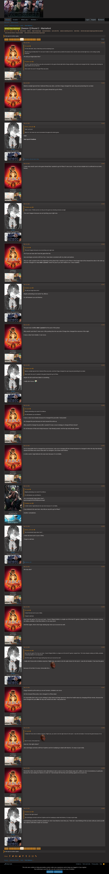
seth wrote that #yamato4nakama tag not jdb (34, 32)
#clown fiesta (23, 31)
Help (101, 864)
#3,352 (102, 486)
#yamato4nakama (46, 31)
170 (28, 39)
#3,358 (102, 727)
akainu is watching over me (66, 31)
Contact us (78, 864)
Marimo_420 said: (29, 126)
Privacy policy (95, 864)
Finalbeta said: (29, 61)
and (33, 159)
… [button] (12, 39)
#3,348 (102, 324)
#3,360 (102, 808)
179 (34, 39)
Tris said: (27, 46)
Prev (7, 39)
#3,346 (102, 244)
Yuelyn (14, 149)
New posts (6, 22)
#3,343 (102, 123)
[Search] (101, 19)
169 (25, 39)
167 (19, 39)
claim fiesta (76, 31)
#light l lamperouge (36, 31)
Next (38, 39)
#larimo (29, 31)
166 (15, 39)
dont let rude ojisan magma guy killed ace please (92, 31)
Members (33, 19)
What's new (24, 19)
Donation (15, 19)
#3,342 (102, 83)
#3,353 (102, 526)
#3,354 (102, 566)
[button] (19, 19)
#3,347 (102, 284)
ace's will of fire (55, 31)
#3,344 (102, 163)
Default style (8, 864)
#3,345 (102, 203)
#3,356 (102, 647)
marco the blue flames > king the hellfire (14, 32)
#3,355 (102, 606)
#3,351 (102, 445)
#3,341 (102, 42)
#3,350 (102, 405)
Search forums (14, 22)
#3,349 (102, 365)
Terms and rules (86, 864)
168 (22, 39)
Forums (8, 19)
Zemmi (7, 31)
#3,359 (102, 768)
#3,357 (102, 687)
